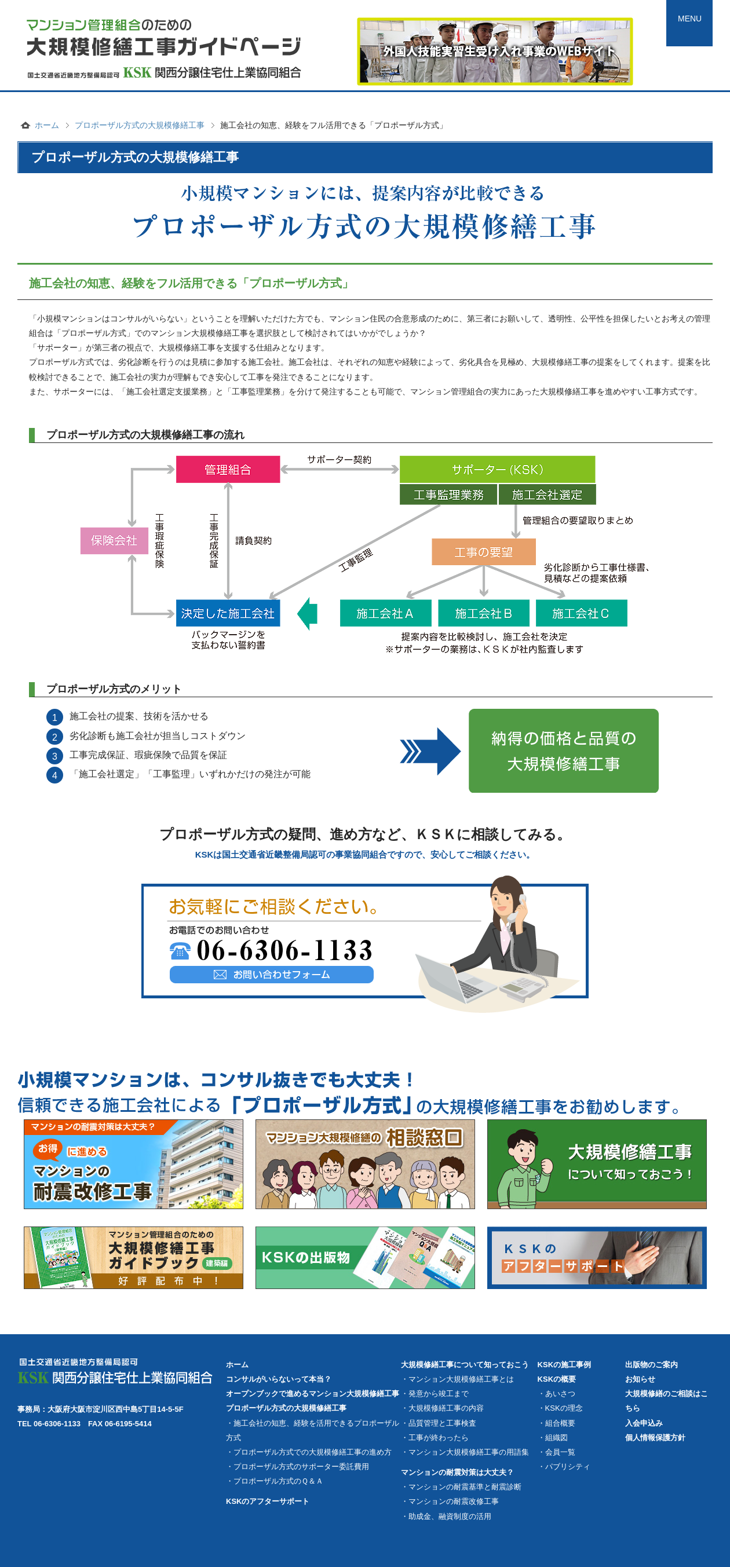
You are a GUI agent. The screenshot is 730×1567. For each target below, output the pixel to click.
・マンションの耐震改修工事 (450, 1501)
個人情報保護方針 (655, 1437)
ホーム (47, 125)
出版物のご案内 (651, 1364)
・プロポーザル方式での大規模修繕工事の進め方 (309, 1452)
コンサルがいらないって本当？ (278, 1379)
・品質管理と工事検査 (438, 1423)
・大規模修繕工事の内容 (442, 1408)
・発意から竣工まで (435, 1393)
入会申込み (644, 1423)
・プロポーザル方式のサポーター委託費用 (297, 1466)
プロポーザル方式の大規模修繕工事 (140, 125)
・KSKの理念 (560, 1408)
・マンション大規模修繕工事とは (457, 1379)
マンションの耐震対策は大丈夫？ (457, 1472)
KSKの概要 (557, 1379)
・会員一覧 (556, 1452)
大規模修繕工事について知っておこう (465, 1364)
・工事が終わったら (435, 1437)
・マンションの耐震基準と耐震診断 (461, 1486)
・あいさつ (556, 1393)
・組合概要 (556, 1423)
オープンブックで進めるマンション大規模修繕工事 (312, 1393)
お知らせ (640, 1379)
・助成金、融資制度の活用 (446, 1516)
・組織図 (553, 1437)
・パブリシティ (564, 1466)
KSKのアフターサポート (267, 1501)
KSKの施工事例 (564, 1364)
